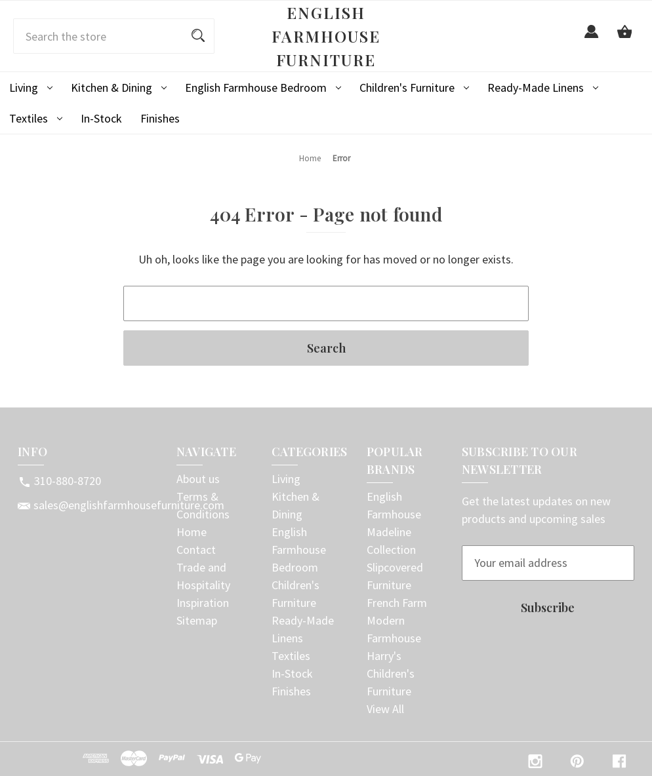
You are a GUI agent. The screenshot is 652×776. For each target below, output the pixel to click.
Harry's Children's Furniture (391, 673)
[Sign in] (591, 39)
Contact (196, 549)
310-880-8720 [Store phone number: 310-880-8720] (67, 480)
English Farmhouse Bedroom (263, 87)
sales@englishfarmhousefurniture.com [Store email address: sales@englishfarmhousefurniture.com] (128, 505)
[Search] (198, 36)
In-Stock (101, 118)
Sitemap (196, 620)
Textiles (35, 118)
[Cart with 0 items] (624, 39)
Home (191, 531)
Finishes (160, 118)
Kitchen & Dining (119, 87)
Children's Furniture (414, 87)
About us (198, 478)
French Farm (397, 602)
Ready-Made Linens (542, 87)
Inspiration (202, 602)
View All (385, 708)
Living (30, 87)
